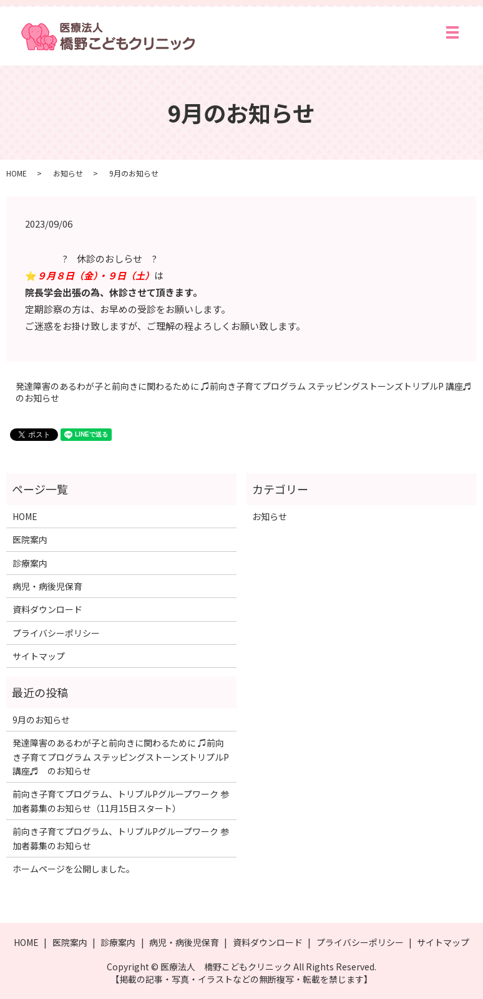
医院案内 (29, 539)
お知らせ (68, 173)
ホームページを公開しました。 (73, 868)
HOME (16, 173)
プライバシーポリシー (56, 633)
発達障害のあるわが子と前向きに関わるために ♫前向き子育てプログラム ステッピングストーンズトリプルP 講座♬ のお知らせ (246, 392)
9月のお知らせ (41, 719)
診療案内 (29, 563)
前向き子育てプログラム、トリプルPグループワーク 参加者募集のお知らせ (120, 838)
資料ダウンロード (47, 609)
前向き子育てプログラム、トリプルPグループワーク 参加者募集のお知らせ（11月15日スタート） (120, 801)
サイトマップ (38, 656)
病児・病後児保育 (47, 586)
